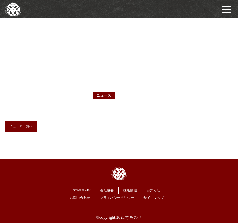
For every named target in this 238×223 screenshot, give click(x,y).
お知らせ (153, 190)
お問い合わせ (80, 197)
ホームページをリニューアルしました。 (126, 105)
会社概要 (107, 190)
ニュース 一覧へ (21, 126)
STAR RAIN (82, 190)
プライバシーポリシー (117, 197)
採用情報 (130, 190)
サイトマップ (153, 197)
